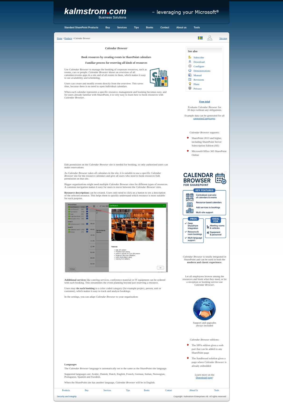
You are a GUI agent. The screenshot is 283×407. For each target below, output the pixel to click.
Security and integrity (67, 396)
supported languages (204, 118)
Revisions (198, 79)
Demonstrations (201, 70)
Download (198, 61)
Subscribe (198, 57)
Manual (197, 75)
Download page (204, 377)
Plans (196, 84)
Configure (198, 66)
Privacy (197, 88)
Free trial (204, 101)
